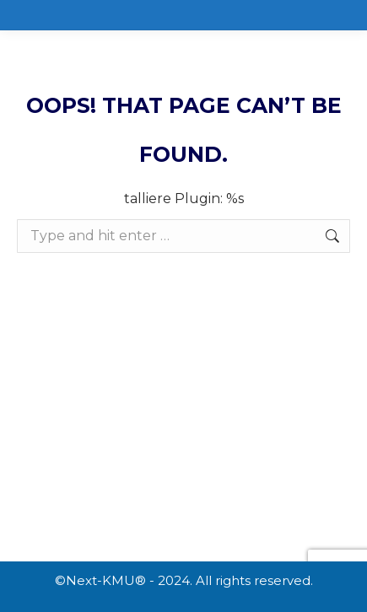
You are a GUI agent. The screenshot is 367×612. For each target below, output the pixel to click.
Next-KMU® (106, 580)
